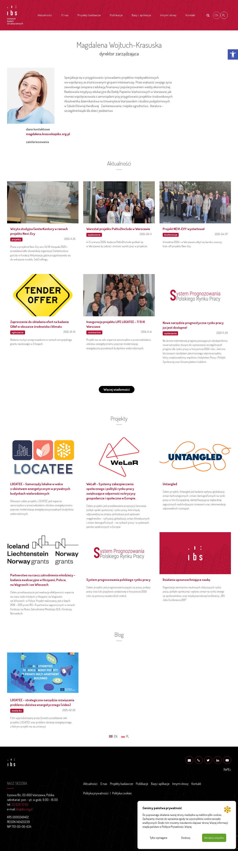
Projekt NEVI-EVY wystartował (183, 229)
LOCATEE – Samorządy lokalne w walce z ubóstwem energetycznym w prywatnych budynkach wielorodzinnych (40, 488)
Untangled (170, 484)
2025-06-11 (146, 234)
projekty (16, 239)
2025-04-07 (221, 234)
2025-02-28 (69, 710)
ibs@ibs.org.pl (24, 809)
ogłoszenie (17, 332)
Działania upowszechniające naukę (186, 580)
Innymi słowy (168, 15)
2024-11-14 (146, 331)
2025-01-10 (69, 331)
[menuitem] (216, 15)
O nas (64, 15)
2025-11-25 (69, 239)
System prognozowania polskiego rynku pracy (118, 580)
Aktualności (44, 15)
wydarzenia (94, 234)
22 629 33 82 (20, 804)
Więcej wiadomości (117, 389)
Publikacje (116, 15)
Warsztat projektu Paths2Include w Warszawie (118, 229)
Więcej (188, 826)
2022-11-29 (222, 332)
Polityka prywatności (95, 793)
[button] (233, 54)
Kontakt (190, 15)
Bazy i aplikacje (141, 15)
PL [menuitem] (223, 15)
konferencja (170, 234)
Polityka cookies (122, 793)
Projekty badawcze (89, 15)
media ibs (17, 710)
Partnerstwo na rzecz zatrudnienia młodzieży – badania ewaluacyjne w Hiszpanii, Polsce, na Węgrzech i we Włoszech (42, 580)
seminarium (94, 332)
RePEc (227, 769)
